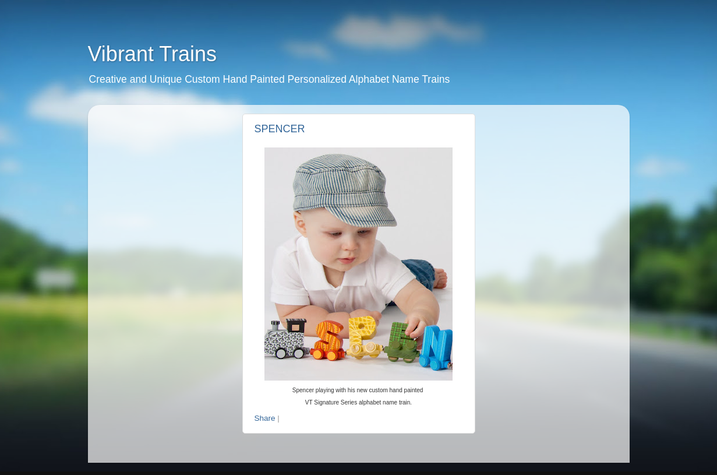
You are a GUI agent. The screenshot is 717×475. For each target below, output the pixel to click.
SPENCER (280, 129)
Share (265, 418)
